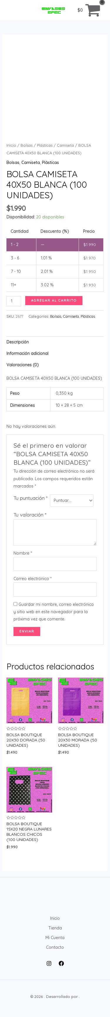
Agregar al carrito (54, 300)
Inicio (11, 145)
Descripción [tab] (17, 342)
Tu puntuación (30, 498)
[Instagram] (49, 963)
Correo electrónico (32, 578)
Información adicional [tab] (27, 353)
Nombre (22, 553)
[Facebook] (61, 963)
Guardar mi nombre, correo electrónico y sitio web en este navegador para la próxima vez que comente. (53, 612)
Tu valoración (29, 515)
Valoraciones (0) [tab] (22, 365)
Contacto (55, 947)
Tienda (55, 928)
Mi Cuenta (55, 937)
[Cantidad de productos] (13, 301)
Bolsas (27, 145)
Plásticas (45, 145)
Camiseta (65, 145)
